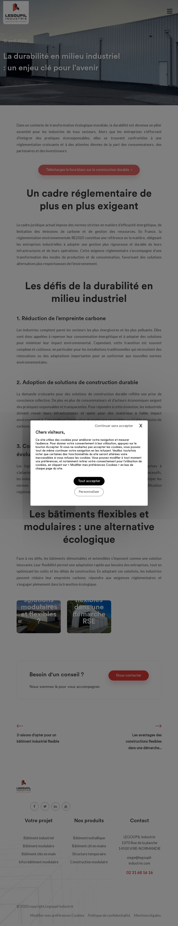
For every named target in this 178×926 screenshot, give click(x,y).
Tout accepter (89, 481)
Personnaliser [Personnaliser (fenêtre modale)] (89, 491)
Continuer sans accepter (114, 426)
